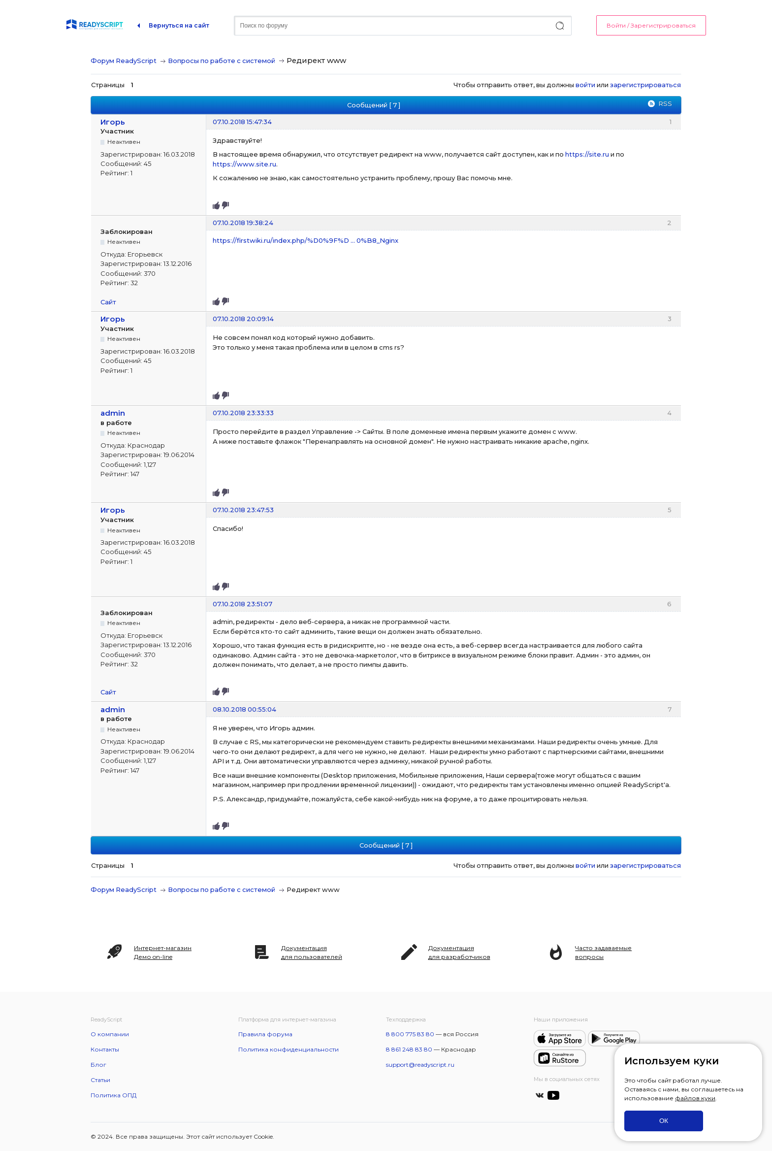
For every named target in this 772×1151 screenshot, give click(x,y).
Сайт (108, 302)
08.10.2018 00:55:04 (244, 709)
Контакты (105, 1049)
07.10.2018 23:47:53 (243, 510)
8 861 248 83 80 (409, 1049)
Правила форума (265, 1034)
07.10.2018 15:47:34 (242, 122)
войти (585, 85)
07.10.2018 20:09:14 (243, 319)
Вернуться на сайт (179, 25)
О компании (110, 1034)
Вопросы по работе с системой (221, 61)
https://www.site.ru (244, 164)
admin (112, 413)
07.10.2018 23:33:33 (243, 413)
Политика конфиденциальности (288, 1049)
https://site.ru (587, 154)
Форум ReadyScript (124, 61)
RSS (665, 103)
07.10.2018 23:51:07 (242, 604)
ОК (663, 1120)
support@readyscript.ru (420, 1064)
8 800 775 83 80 (410, 1034)
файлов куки (695, 1098)
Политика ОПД (113, 1095)
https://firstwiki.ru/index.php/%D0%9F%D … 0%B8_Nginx (305, 240)
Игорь (112, 122)
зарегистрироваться (645, 85)
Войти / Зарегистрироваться (651, 25)
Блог (98, 1064)
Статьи (100, 1080)
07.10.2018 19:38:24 (243, 223)
